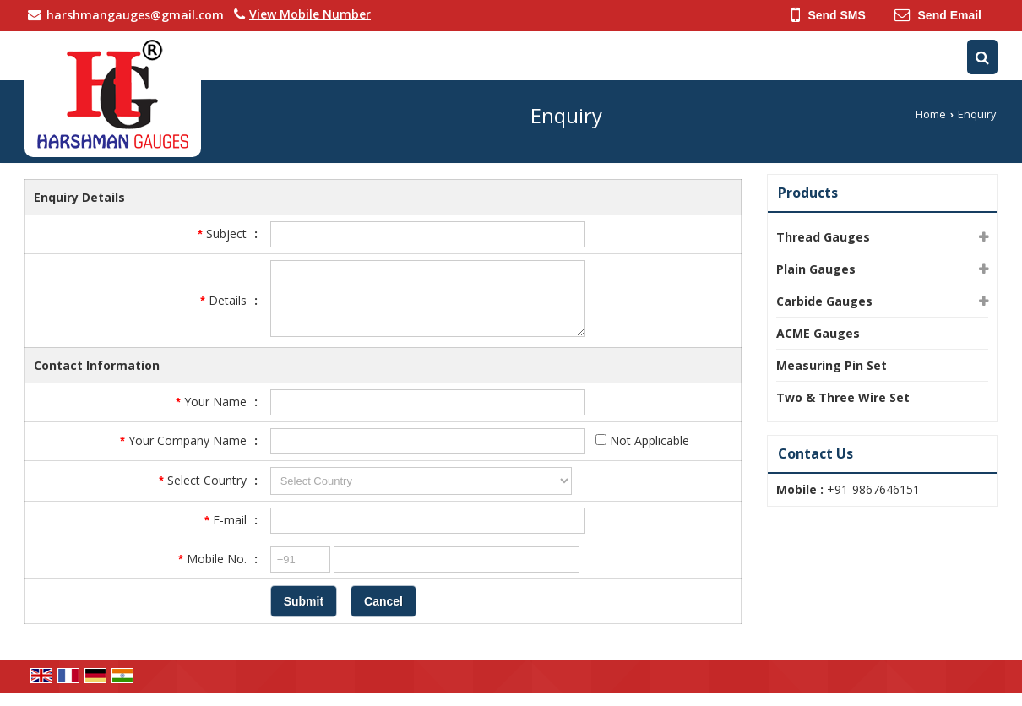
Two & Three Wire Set (843, 397)
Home (931, 114)
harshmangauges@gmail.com (135, 15)
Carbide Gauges (824, 301)
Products (808, 192)
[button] (310, 14)
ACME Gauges (818, 333)
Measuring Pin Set (831, 365)
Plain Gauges (816, 269)
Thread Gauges (823, 237)
